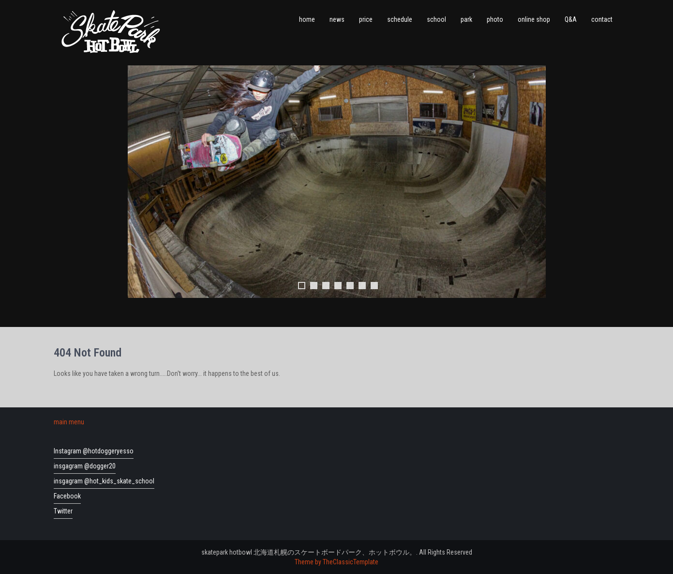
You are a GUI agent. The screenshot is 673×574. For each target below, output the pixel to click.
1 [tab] (301, 285)
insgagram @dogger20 (85, 466)
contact (602, 19)
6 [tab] (362, 285)
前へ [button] (140, 181)
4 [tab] (338, 285)
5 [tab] (350, 285)
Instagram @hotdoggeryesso (94, 451)
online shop (534, 19)
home (307, 19)
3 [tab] (325, 285)
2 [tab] (313, 285)
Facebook (67, 496)
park (466, 19)
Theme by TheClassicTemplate (336, 562)
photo (495, 19)
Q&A (571, 19)
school (436, 19)
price (366, 19)
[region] (337, 191)
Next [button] (534, 181)
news (336, 19)
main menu (69, 422)
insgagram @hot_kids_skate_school (104, 481)
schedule (399, 19)
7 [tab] (374, 285)
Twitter (63, 511)
